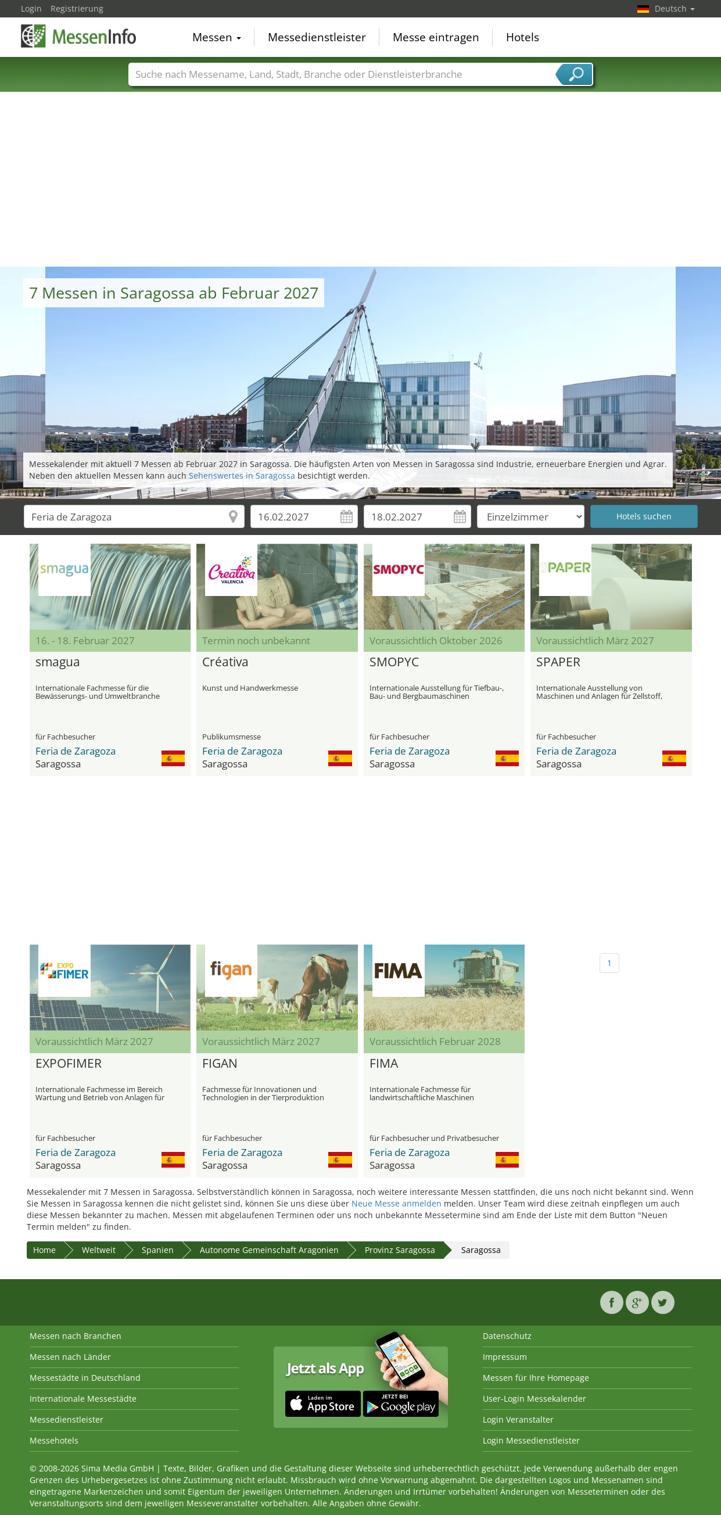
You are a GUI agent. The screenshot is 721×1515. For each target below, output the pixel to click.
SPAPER (558, 662)
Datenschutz (507, 1335)
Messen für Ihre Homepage (536, 1377)
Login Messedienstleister (531, 1440)
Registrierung (77, 8)
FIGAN (220, 1063)
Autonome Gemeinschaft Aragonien (269, 1249)
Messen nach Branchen (75, 1335)
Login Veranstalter (518, 1419)
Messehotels (54, 1440)
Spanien (158, 1249)
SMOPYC (394, 662)
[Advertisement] (360, 179)
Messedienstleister (317, 37)
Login (31, 8)
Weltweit (99, 1249)
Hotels (522, 37)
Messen (216, 37)
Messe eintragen (436, 37)
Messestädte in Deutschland (85, 1377)
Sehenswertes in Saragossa (242, 475)
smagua (57, 662)
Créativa (225, 662)
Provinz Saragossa (400, 1249)
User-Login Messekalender (534, 1398)
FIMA (384, 1063)
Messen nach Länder (70, 1356)
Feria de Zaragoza (75, 751)
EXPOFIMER (68, 1063)
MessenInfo (79, 36)
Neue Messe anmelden (396, 1203)
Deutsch (675, 8)
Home (44, 1249)
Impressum (505, 1356)
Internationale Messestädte (83, 1398)
